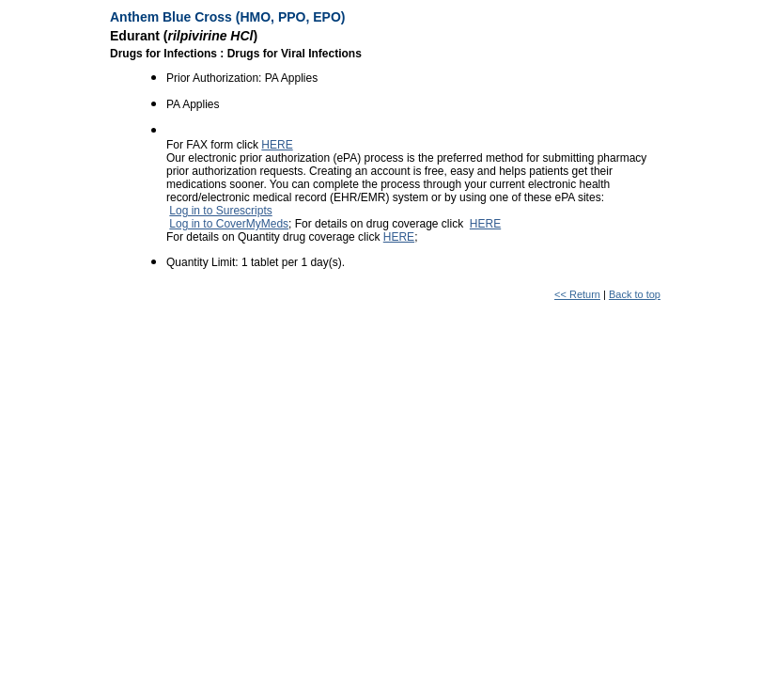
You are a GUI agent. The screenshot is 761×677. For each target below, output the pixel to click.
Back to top (634, 294)
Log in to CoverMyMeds (228, 223)
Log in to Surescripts (220, 210)
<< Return (577, 294)
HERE (276, 144)
